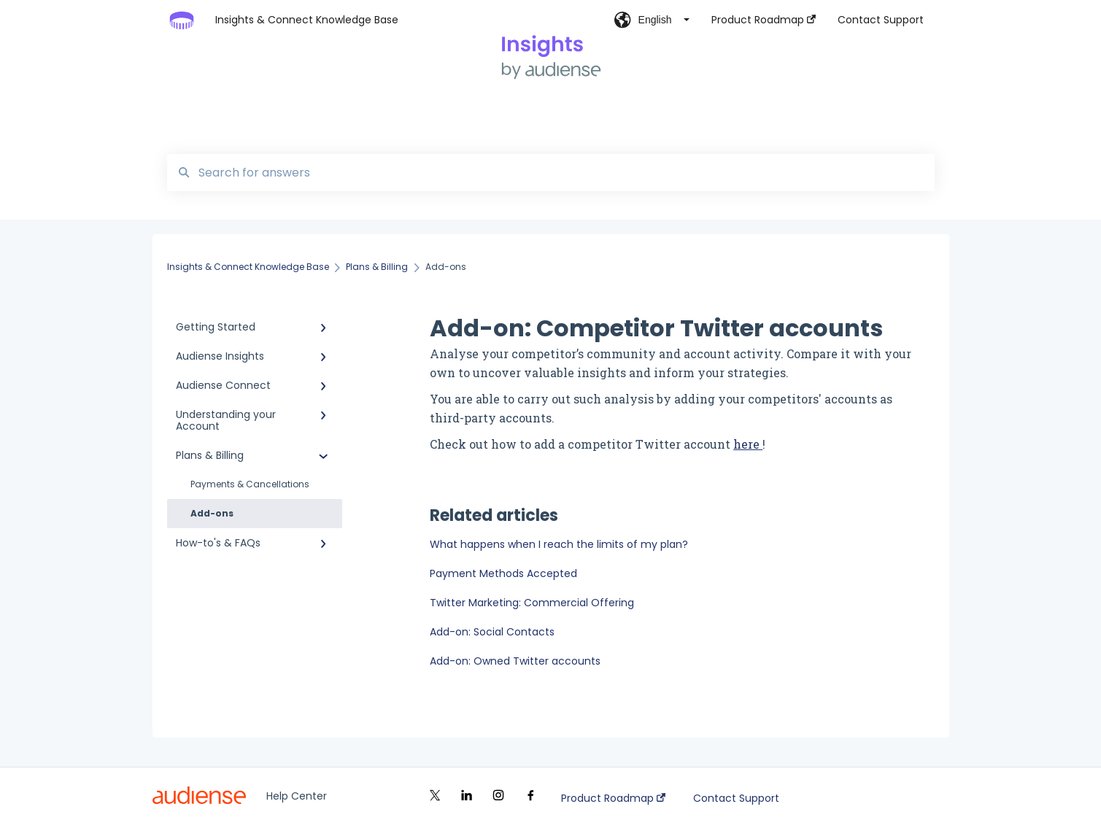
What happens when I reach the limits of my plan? (559, 544)
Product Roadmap (613, 798)
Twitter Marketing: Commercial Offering (532, 602)
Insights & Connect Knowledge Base (306, 19)
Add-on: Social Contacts (492, 632)
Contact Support (736, 798)
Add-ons (211, 513)
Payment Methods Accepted (503, 573)
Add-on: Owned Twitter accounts (515, 661)
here (747, 444)
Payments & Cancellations (249, 484)
